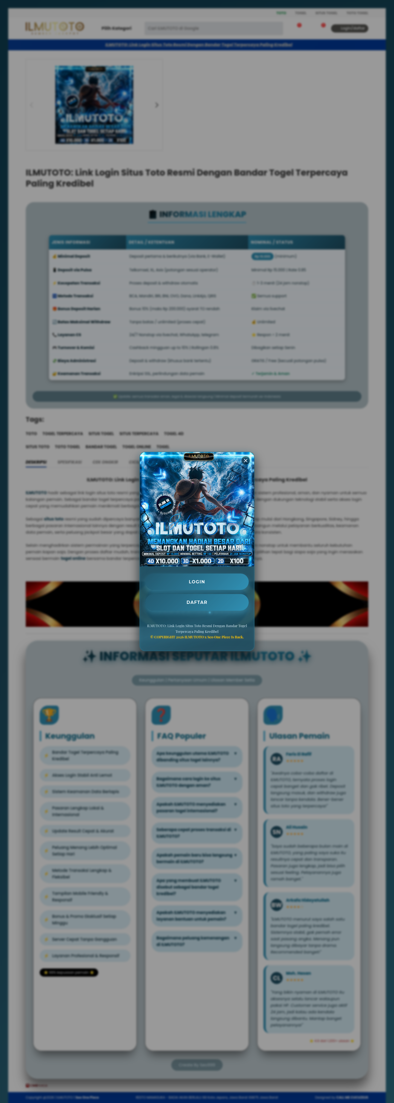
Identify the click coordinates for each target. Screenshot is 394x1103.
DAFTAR (197, 602)
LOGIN (197, 581)
